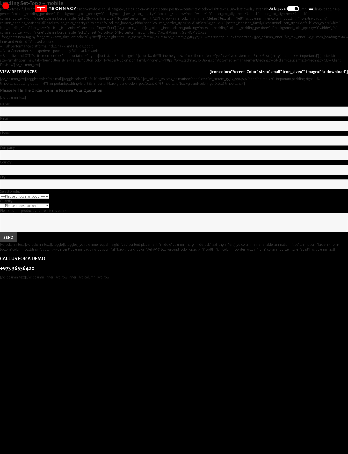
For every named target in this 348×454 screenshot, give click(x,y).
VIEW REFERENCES (18, 71)
